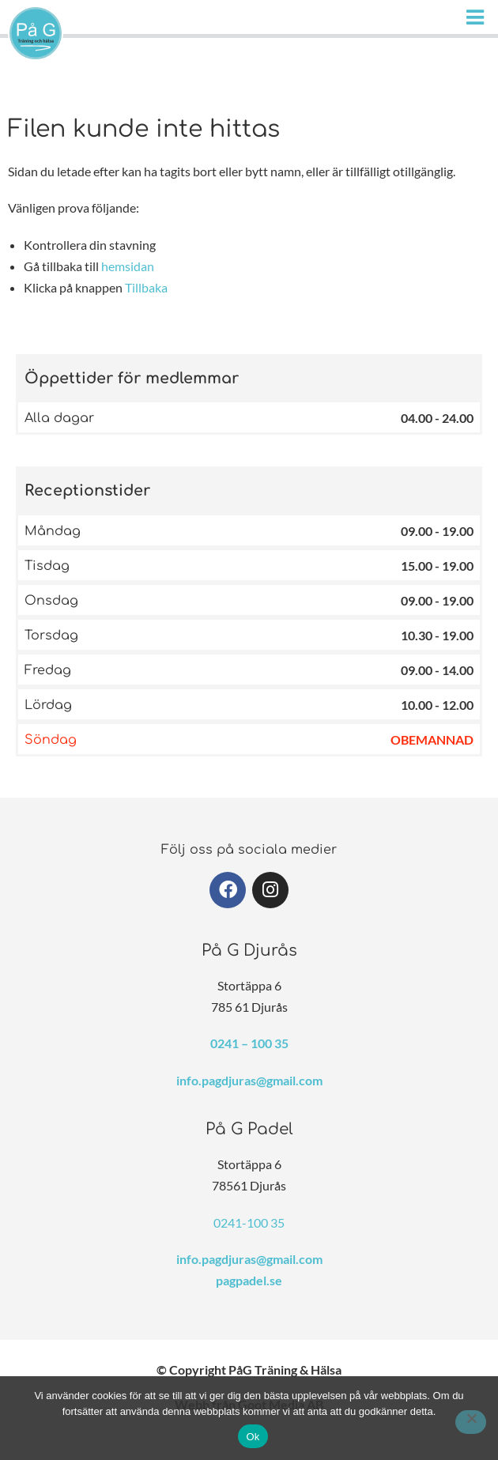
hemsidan (127, 266)
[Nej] (470, 1422)
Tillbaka (146, 287)
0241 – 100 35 (249, 1043)
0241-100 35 (249, 1222)
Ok (252, 1437)
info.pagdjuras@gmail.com (249, 1080)
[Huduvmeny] (478, 17)
